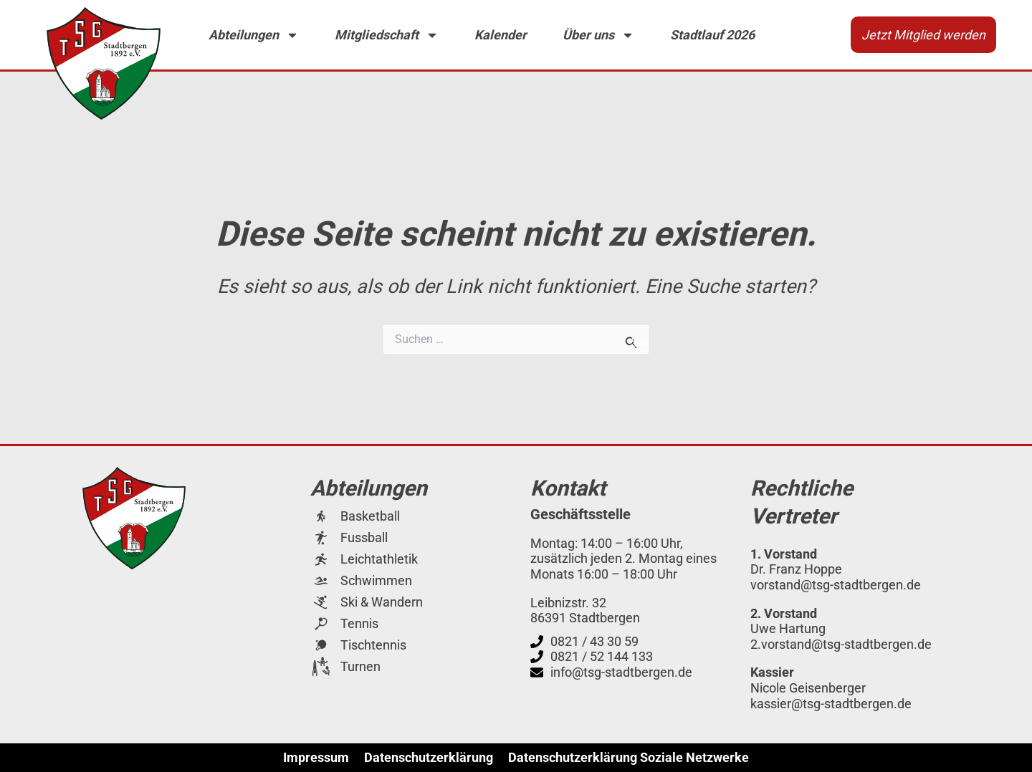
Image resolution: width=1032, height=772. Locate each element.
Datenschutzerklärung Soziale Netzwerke (628, 758)
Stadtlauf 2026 (712, 34)
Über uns (598, 35)
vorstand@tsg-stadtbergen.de (835, 584)
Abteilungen (254, 35)
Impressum (316, 758)
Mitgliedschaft (387, 35)
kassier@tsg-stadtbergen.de (831, 703)
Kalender (500, 34)
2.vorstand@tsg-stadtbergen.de (841, 644)
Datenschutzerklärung (428, 758)
